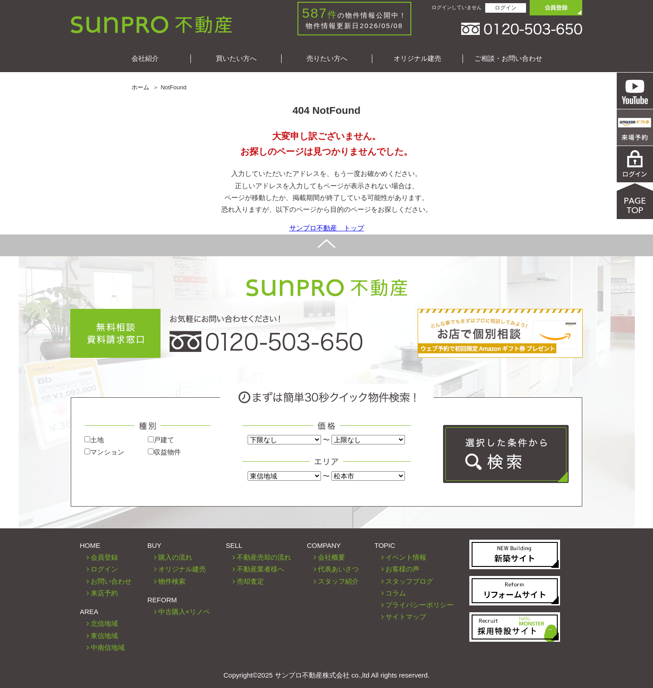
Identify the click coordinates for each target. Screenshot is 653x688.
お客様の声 (402, 569)
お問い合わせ (111, 581)
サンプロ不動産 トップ (326, 228)
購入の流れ (175, 557)
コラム (395, 593)
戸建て (161, 440)
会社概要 (331, 557)
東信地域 (104, 635)
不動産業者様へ (260, 569)
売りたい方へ (327, 58)
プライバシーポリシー (419, 605)
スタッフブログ (409, 581)
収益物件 (164, 452)
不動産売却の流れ (264, 557)
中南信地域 (108, 647)
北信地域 (104, 623)
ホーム (140, 87)
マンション (104, 452)
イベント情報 (405, 557)
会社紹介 (145, 58)
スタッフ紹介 (338, 581)
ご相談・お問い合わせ (508, 58)
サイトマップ (405, 616)
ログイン (506, 8)
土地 (94, 440)
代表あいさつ (338, 569)
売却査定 (250, 581)
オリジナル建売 (417, 58)
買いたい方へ (236, 58)
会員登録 (104, 557)
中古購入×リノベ (184, 611)
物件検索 (171, 581)
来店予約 (104, 593)
